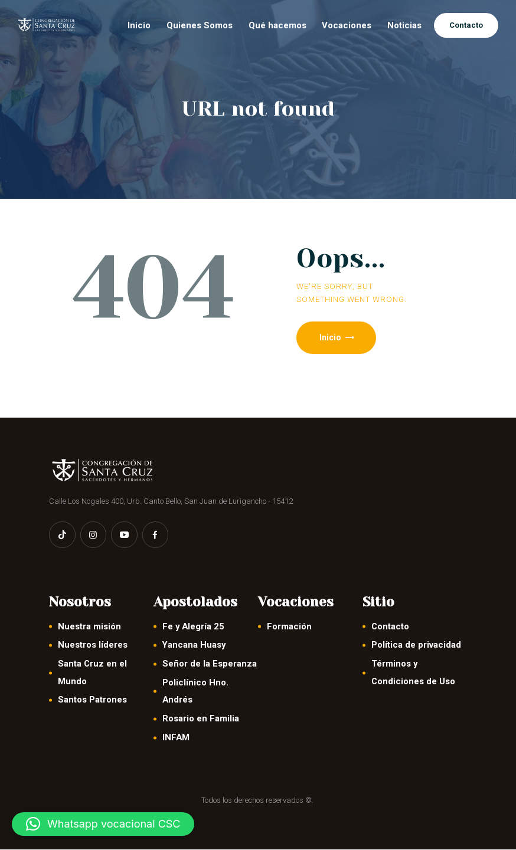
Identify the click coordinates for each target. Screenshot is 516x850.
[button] (103, 824)
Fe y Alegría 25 (193, 627)
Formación (289, 627)
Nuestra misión (89, 627)
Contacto (390, 627)
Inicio (331, 337)
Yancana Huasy (194, 646)
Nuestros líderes (93, 646)
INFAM (176, 738)
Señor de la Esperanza (209, 664)
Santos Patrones (92, 700)
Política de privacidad (416, 646)
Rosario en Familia (200, 719)
